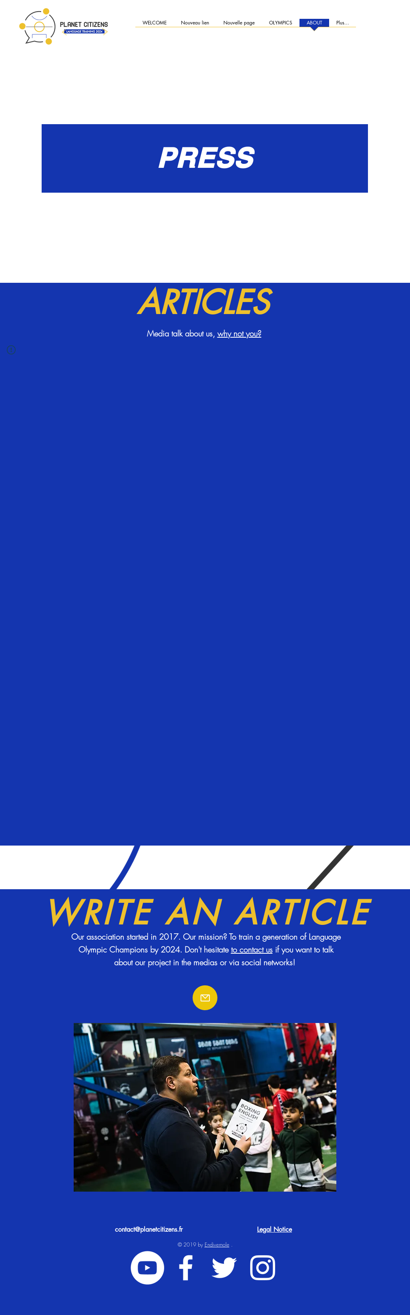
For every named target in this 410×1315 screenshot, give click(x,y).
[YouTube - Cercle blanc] (147, 1268)
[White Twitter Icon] (224, 1268)
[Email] (205, 997)
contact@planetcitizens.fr (149, 1229)
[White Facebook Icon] (186, 1268)
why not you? (239, 333)
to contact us (252, 949)
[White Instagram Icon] (262, 1268)
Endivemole (217, 1244)
